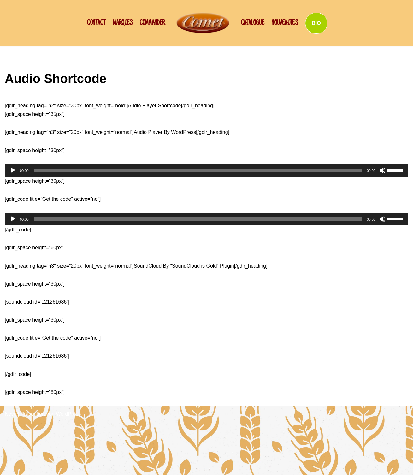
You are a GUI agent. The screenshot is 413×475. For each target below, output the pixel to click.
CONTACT (96, 23)
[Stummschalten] (382, 170)
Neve (10, 414)
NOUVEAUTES (284, 23)
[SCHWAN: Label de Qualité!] (203, 22)
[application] (206, 170)
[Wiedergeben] (13, 170)
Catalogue (252, 23)
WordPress (68, 414)
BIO (316, 23)
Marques (122, 23)
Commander (152, 23)
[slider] (198, 170)
